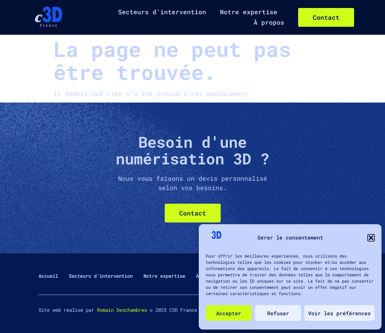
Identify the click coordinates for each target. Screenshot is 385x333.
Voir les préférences (339, 313)
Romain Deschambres (122, 310)
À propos (269, 22)
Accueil (48, 276)
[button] (371, 237)
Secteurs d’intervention (162, 12)
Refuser (278, 313)
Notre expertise (248, 12)
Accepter (228, 313)
